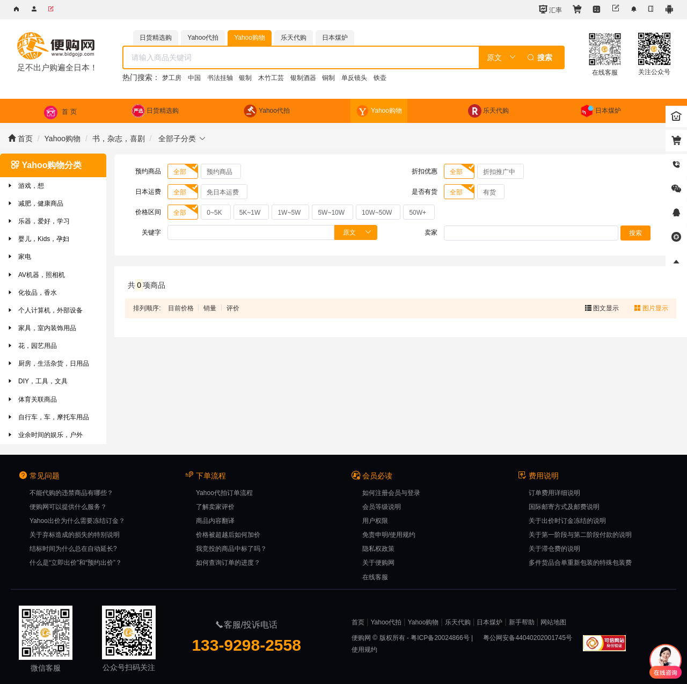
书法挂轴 (220, 78)
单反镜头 (354, 78)
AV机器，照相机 (35, 275)
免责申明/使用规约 (388, 535)
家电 (18, 256)
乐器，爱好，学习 (38, 221)
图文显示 (603, 308)
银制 (245, 78)
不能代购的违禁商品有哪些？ (71, 493)
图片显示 (651, 308)
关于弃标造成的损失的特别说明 (75, 535)
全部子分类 (181, 138)
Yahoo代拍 (385, 622)
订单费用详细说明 (554, 493)
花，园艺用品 (31, 346)
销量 (209, 308)
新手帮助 (522, 622)
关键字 (151, 232)
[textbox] (300, 57)
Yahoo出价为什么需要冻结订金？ (77, 521)
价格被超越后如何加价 (228, 535)
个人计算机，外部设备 (44, 310)
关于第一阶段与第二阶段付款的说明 (580, 535)
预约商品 (148, 171)
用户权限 (375, 521)
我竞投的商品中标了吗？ (231, 548)
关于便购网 (378, 562)
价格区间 (148, 212)
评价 (232, 308)
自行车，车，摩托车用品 (47, 417)
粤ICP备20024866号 (440, 638)
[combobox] (343, 57)
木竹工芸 (271, 78)
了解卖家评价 (215, 507)
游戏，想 (25, 186)
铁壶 (380, 78)
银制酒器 (303, 78)
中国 (194, 78)
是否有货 (424, 191)
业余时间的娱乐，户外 (44, 435)
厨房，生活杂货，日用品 (47, 363)
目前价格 (181, 308)
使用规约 (364, 649)
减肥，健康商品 (34, 203)
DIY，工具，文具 (37, 381)
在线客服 (375, 577)
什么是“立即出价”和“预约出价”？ (76, 562)
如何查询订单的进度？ (228, 562)
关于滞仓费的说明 (554, 548)
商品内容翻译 (215, 521)
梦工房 (171, 78)
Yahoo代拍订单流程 (224, 493)
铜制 (328, 78)
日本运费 (148, 191)
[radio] (182, 171)
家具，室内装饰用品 (41, 328)
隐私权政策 (378, 548)
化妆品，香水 (31, 292)
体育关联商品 (31, 399)
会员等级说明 (381, 507)
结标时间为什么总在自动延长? (73, 548)
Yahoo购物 (63, 138)
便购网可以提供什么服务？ (68, 507)
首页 (20, 138)
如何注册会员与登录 (391, 493)
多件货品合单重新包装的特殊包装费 (580, 562)
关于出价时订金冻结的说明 (567, 521)
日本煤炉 (489, 622)
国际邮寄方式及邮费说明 (564, 507)
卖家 (431, 232)
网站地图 (553, 622)
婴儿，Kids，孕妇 (37, 239)
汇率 (550, 9)
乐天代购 (458, 622)
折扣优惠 (424, 171)
